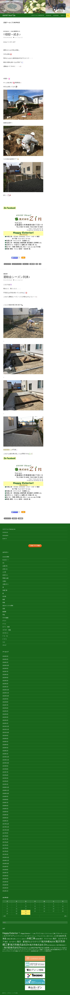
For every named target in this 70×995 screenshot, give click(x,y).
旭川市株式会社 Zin (38, 944)
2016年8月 (5, 869)
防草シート (50, 948)
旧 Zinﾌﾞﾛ (63, 15)
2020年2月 (5, 750)
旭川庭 (7, 947)
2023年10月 (6, 665)
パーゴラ (12, 951)
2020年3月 (5, 747)
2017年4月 (5, 848)
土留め (4, 581)
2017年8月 (5, 836)
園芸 (41, 949)
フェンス (40, 936)
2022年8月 (5, 702)
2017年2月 (5, 851)
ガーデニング (36, 949)
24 (25, 911)
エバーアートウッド (17, 263)
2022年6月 (5, 708)
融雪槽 (4, 611)
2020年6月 (5, 738)
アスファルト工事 (50, 933)
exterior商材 (6, 556)
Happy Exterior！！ (27, 933)
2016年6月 (5, 875)
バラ (44, 949)
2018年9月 (5, 796)
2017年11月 (6, 827)
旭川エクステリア (33, 941)
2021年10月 (6, 732)
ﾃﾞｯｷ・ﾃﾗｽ (5, 636)
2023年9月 (5, 668)
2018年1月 (5, 821)
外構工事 (15, 31)
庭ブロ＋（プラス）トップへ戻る (10, 993)
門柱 (4, 614)
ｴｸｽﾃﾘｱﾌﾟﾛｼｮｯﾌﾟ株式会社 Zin (37, 15)
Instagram (56, 15)
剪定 (51, 949)
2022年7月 (5, 705)
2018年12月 (6, 787)
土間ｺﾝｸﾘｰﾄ (5, 584)
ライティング (41, 951)
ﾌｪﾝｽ (19, 31)
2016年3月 (5, 885)
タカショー (25, 263)
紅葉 (29, 947)
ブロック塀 (45, 936)
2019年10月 (6, 763)
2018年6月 (5, 805)
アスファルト (40, 933)
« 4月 (4, 916)
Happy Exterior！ (11, 933)
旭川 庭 (21, 941)
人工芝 (4, 572)
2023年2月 (5, 683)
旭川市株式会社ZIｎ (51, 945)
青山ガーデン (61, 949)
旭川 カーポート (11, 942)
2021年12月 (6, 726)
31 (25, 913)
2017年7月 (5, 839)
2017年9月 (5, 833)
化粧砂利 (61, 936)
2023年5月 (5, 674)
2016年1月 (5, 891)
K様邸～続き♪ (12, 34)
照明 (47, 951)
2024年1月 (5, 662)
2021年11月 (6, 729)
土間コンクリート (17, 938)
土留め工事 (9, 938)
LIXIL (34, 933)
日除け (17, 951)
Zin (12, 31)
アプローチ (58, 933)
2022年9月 (5, 699)
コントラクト (9, 949)
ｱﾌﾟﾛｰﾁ (4, 620)
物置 (4, 599)
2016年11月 (6, 860)
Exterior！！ (7, 31)
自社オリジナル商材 (8, 605)
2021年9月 (5, 735)
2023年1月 (5, 686)
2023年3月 (5, 680)
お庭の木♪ (5, 566)
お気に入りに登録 (35, 545)
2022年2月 (5, 720)
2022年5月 (5, 711)
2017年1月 (5, 854)
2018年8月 (5, 799)
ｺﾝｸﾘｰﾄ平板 (61, 948)
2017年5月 (5, 845)
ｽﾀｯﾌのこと (5, 633)
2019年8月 (5, 769)
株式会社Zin (15, 947)
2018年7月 (5, 802)
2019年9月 (5, 766)
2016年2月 (5, 888)
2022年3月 (5, 717)
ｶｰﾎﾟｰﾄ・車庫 (6, 627)
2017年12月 (6, 824)
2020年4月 (5, 744)
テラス (8, 951)
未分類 (4, 596)
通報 (23, 257)
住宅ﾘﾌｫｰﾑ (5, 575)
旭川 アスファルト (46, 939)
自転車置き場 (34, 951)
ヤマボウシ (51, 936)
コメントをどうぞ (18, 37)
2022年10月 (6, 696)
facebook (48, 15)
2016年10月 (6, 863)
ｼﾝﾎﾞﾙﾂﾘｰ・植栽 (7, 630)
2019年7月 (5, 772)
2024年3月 (5, 656)
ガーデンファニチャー (25, 951)
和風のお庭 (5, 578)
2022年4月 (5, 714)
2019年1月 (5, 784)
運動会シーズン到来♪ (16, 276)
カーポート (28, 936)
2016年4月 (5, 881)
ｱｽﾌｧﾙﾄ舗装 (5, 617)
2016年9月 (5, 866)
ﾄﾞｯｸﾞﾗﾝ (5, 639)
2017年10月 (6, 830)
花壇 (4, 608)
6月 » (65, 916)
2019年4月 (5, 781)
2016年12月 (6, 857)
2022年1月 (5, 723)
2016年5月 (5, 878)
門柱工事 (43, 948)
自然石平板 (34, 948)
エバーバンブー (18, 949)
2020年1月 (5, 753)
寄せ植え (48, 949)
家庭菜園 (20, 518)
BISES (49, 951)
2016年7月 (5, 872)
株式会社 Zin (25, 948)
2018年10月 (6, 793)
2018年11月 (6, 790)
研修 (4, 602)
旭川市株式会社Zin (19, 944)
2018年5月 (5, 808)
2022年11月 (6, 693)
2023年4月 (5, 677)
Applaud (15, 257)
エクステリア (7, 263)
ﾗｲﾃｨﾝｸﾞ (5, 645)
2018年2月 (5, 817)
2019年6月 (5, 775)
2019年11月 (6, 760)
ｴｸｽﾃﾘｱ (57, 948)
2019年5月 (5, 778)
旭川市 (52, 941)
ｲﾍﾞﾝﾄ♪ (4, 623)
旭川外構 (45, 941)
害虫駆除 (55, 949)
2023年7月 (5, 671)
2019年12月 (6, 757)
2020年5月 (5, 741)
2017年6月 (5, 842)
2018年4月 (5, 811)
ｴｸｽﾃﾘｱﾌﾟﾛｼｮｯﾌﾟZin (9, 15)
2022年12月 (6, 689)
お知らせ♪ (5, 569)
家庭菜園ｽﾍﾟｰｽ (7, 449)
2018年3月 (5, 814)
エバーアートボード (27, 949)
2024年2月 (5, 659)
